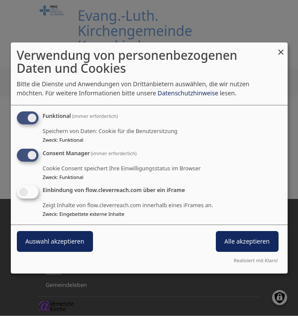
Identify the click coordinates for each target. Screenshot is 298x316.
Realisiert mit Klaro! (256, 260)
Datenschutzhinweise (187, 93)
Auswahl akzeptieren (55, 242)
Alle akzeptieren (247, 242)
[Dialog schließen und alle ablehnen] (281, 47)
